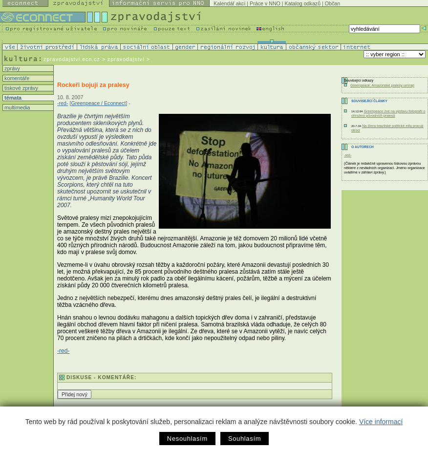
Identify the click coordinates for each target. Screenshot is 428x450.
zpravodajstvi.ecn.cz (71, 59)
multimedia (16, 107)
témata (12, 98)
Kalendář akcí (229, 3)
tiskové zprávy (20, 88)
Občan (332, 3)
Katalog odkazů (303, 3)
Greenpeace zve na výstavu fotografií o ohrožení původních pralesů (388, 113)
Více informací (381, 422)
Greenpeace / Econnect (98, 103)
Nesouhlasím (187, 438)
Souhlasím (244, 438)
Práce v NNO (265, 3)
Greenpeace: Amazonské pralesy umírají (382, 85)
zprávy (11, 68)
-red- (62, 103)
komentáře (16, 78)
